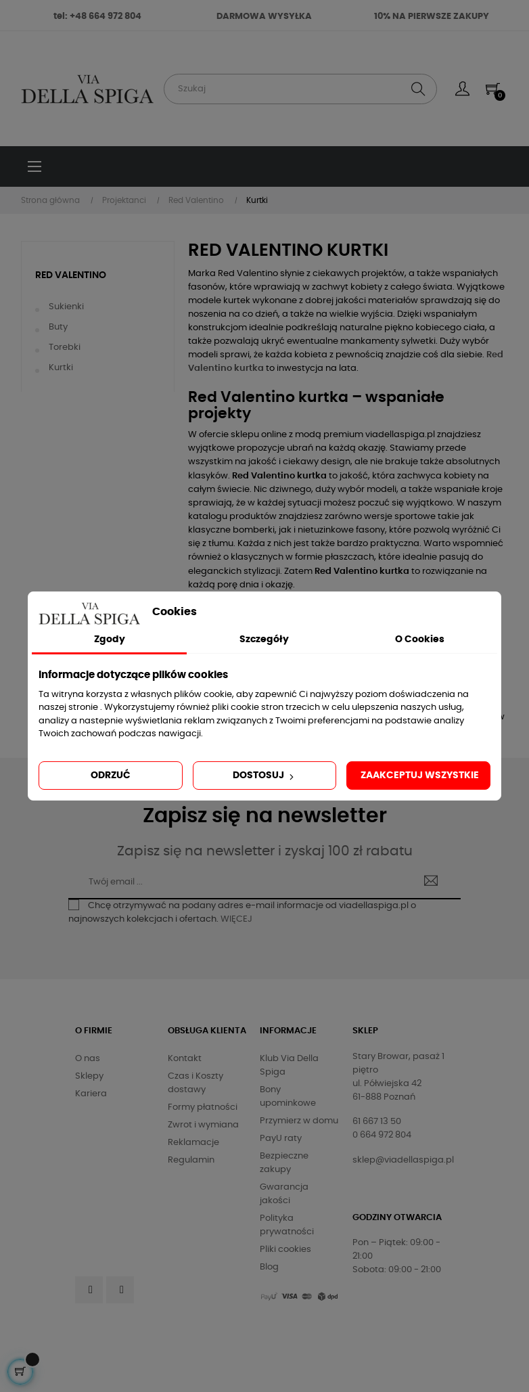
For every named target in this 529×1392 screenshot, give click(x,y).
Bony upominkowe (288, 1096)
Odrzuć (111, 775)
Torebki (64, 347)
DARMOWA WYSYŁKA (264, 16)
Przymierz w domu (299, 1121)
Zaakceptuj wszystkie (420, 775)
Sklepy (89, 1076)
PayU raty (281, 1138)
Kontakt (185, 1058)
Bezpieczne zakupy (284, 1163)
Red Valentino (70, 275)
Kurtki (61, 367)
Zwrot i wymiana (203, 1125)
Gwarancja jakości (284, 1194)
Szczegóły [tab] (264, 639)
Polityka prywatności (287, 1225)
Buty (58, 327)
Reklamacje (193, 1142)
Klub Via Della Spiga (289, 1065)
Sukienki (66, 306)
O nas (87, 1058)
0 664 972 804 (381, 1135)
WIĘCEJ (236, 919)
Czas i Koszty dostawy (195, 1083)
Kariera (91, 1094)
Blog (269, 1267)
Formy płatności (202, 1107)
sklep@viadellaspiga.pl (403, 1160)
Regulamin (191, 1160)
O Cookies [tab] (419, 639)
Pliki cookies (285, 1249)
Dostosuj (264, 776)
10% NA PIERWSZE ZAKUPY (431, 16)
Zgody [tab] (109, 639)
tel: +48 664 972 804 (97, 16)
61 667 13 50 (376, 1121)
